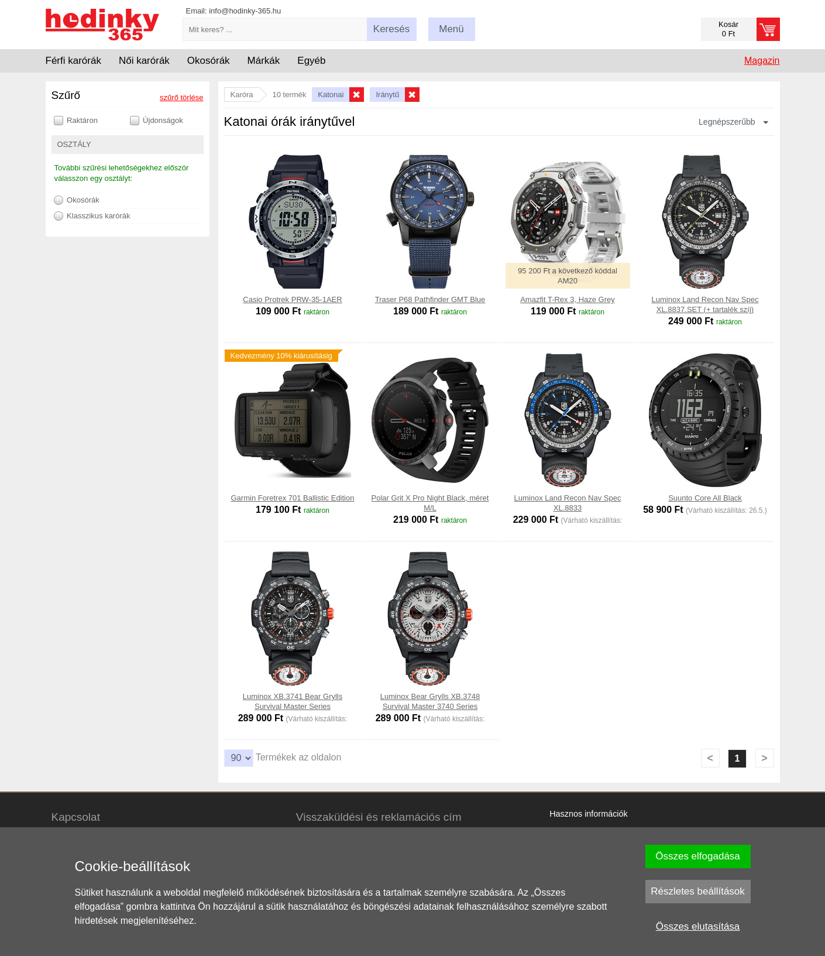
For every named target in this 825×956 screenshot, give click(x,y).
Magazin (761, 61)
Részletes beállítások (698, 891)
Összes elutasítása (698, 926)
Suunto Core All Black (705, 498)
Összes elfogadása (697, 856)
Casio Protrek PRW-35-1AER (292, 299)
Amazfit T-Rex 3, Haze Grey (567, 299)
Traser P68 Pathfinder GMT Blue (430, 299)
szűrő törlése (181, 97)
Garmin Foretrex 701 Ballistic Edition (293, 498)
